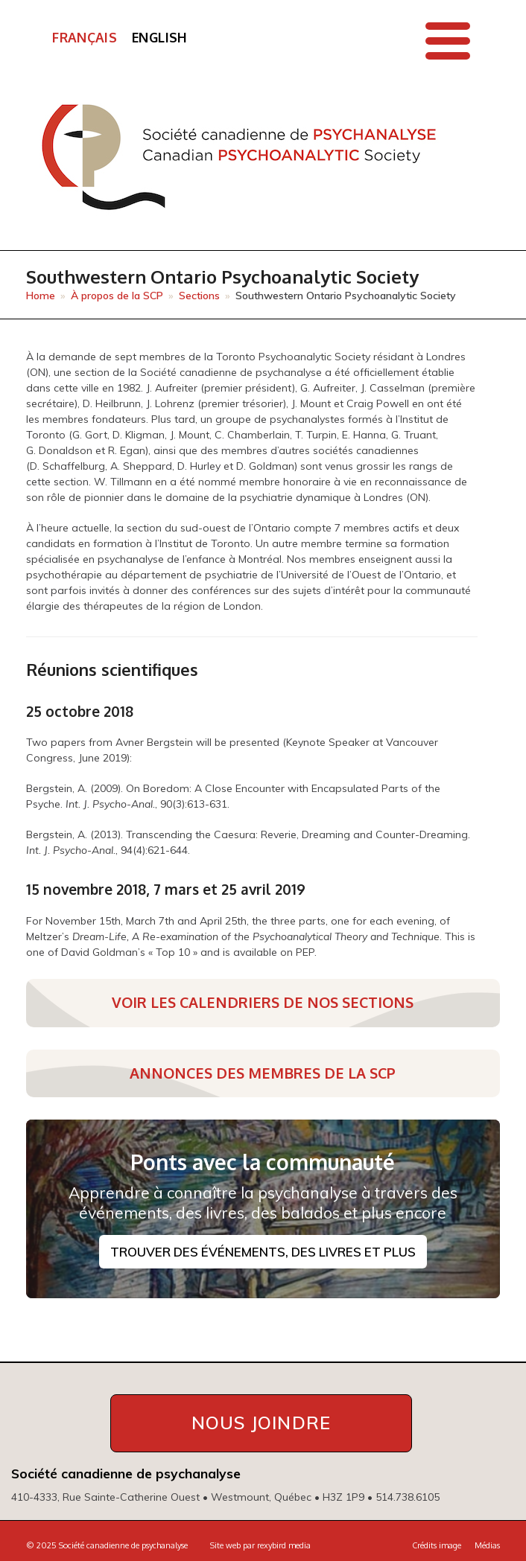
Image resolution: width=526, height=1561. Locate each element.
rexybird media (284, 1545)
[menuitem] (84, 38)
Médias (487, 1545)
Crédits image (436, 1545)
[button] (447, 41)
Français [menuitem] (84, 37)
